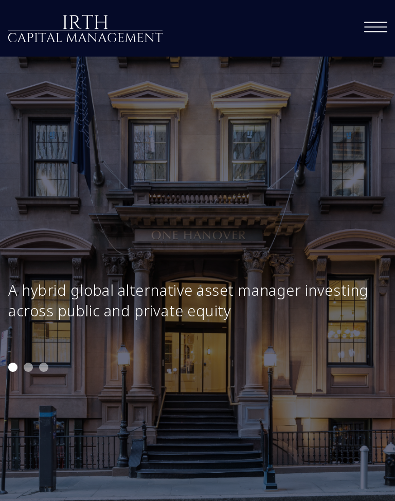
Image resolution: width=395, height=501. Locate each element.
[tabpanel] (197, 250)
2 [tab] (28, 367)
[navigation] (375, 27)
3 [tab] (43, 367)
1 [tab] (12, 367)
